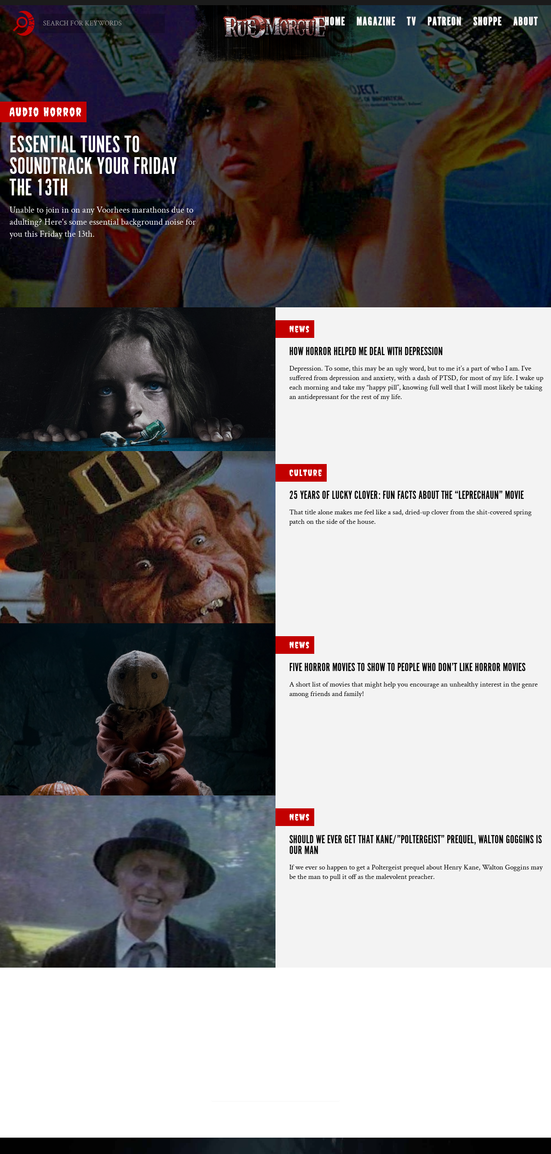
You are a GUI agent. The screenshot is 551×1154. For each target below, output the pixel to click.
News (299, 329)
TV (411, 24)
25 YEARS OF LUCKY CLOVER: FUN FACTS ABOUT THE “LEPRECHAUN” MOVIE (406, 496)
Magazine (376, 24)
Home (335, 24)
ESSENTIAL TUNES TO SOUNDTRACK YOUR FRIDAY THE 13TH (93, 167)
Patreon (444, 24)
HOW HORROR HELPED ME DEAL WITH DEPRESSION (366, 352)
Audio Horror (45, 112)
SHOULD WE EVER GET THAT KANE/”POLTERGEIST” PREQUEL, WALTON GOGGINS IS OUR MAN (415, 845)
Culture (305, 472)
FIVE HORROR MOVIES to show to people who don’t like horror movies (407, 668)
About (525, 24)
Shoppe (487, 24)
